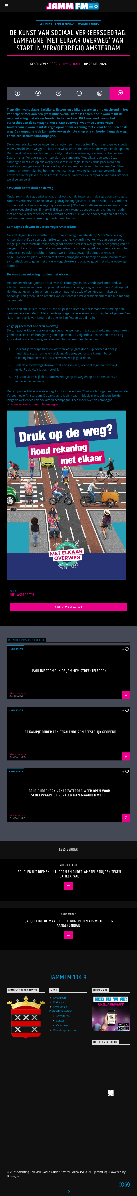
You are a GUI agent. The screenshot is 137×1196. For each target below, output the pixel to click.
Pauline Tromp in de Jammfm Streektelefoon (69, 671)
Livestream (60, 997)
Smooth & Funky (88, 24)
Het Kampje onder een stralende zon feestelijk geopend (69, 732)
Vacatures (62, 1025)
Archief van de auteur (68, 607)
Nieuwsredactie (70, 64)
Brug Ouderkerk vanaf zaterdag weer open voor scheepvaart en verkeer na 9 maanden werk (69, 793)
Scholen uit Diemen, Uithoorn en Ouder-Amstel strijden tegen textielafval (69, 874)
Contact (60, 1020)
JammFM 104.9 (68, 977)
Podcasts (58, 1002)
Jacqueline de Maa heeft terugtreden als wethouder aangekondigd (69, 923)
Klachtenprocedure (65, 1030)
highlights (45, 24)
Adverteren (63, 1016)
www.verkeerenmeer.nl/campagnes (35, 404)
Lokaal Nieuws (64, 24)
